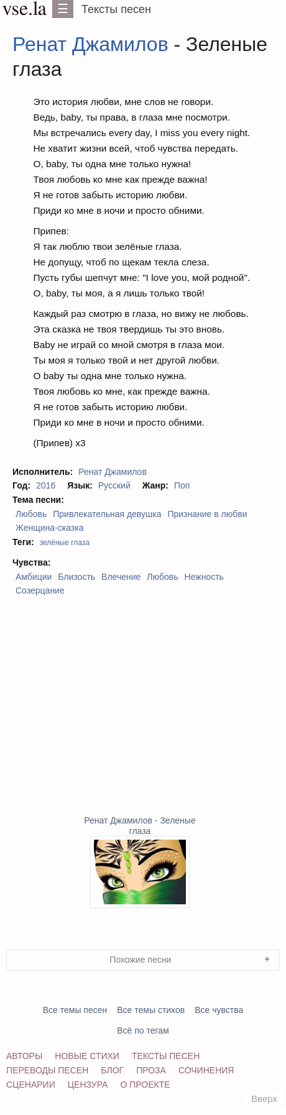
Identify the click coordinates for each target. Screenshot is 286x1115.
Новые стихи (87, 1056)
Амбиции (34, 577)
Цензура (88, 1085)
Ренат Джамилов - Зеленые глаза (139, 861)
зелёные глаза (65, 542)
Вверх (264, 1098)
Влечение (121, 577)
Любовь (31, 514)
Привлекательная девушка (107, 514)
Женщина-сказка (50, 528)
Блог (112, 1070)
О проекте (145, 1085)
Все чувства (219, 1010)
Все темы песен (75, 1010)
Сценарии (30, 1085)
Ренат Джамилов (90, 44)
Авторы (24, 1056)
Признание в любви (207, 514)
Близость (76, 577)
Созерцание (40, 590)
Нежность (204, 577)
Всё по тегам (143, 1030)
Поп (182, 485)
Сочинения (206, 1070)
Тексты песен (116, 9)
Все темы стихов (151, 1010)
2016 (45, 485)
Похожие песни (140, 960)
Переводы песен (47, 1070)
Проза (151, 1070)
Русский (114, 485)
